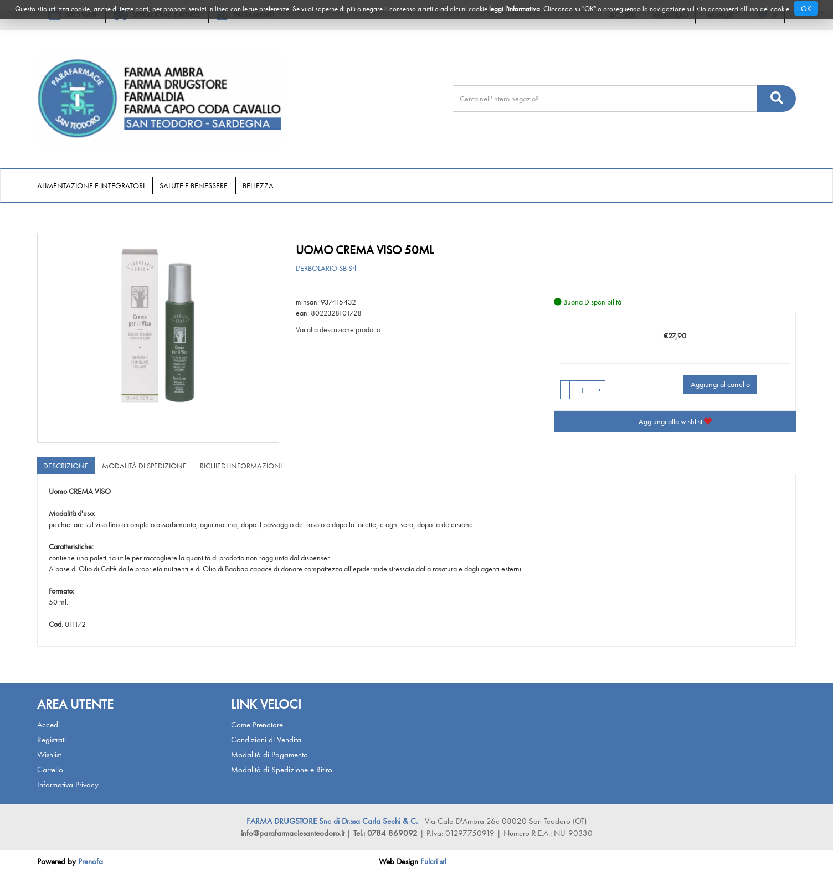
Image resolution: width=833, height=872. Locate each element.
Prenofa (90, 861)
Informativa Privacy (68, 784)
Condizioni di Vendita (266, 739)
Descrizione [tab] (66, 466)
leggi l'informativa (514, 8)
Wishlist (49, 754)
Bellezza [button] (258, 185)
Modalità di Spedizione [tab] (144, 466)
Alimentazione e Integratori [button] (91, 185)
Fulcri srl (433, 861)
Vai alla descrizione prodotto (338, 329)
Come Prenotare (257, 724)
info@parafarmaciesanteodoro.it (292, 833)
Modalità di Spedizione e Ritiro (281, 769)
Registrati (51, 739)
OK (806, 8)
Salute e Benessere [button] (194, 185)
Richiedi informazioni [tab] (241, 466)
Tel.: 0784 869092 (386, 833)
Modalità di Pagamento (269, 754)
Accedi (48, 724)
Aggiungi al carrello (720, 384)
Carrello (50, 769)
